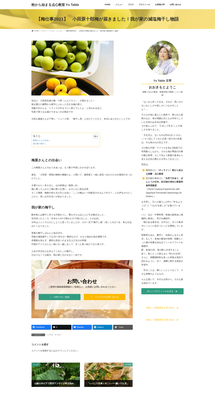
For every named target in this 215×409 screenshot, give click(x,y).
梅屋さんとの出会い (41, 140)
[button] (59, 297)
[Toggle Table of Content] (94, 136)
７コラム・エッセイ (53, 335)
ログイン (60, 350)
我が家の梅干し (39, 144)
